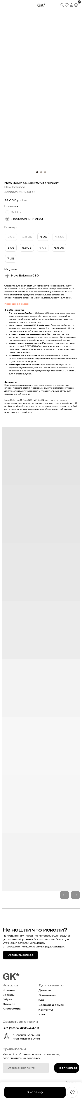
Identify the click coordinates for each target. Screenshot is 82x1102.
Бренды (8, 995)
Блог (41, 1014)
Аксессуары (12, 1008)
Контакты (45, 1009)
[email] (26, 1068)
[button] (75, 895)
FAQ (41, 1000)
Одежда (9, 1004)
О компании (47, 995)
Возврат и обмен (51, 1005)
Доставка (46, 990)
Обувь (7, 999)
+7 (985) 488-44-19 (21, 1028)
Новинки (9, 990)
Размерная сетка (16, 304)
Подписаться (67, 1068)
